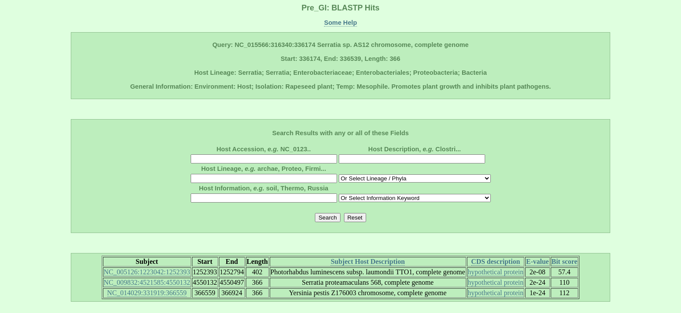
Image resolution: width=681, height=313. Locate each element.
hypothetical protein (495, 272)
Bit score (565, 261)
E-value (537, 261)
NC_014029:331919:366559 (147, 292)
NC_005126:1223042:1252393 (147, 272)
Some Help (340, 22)
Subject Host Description (368, 261)
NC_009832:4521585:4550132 (147, 282)
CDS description (495, 261)
